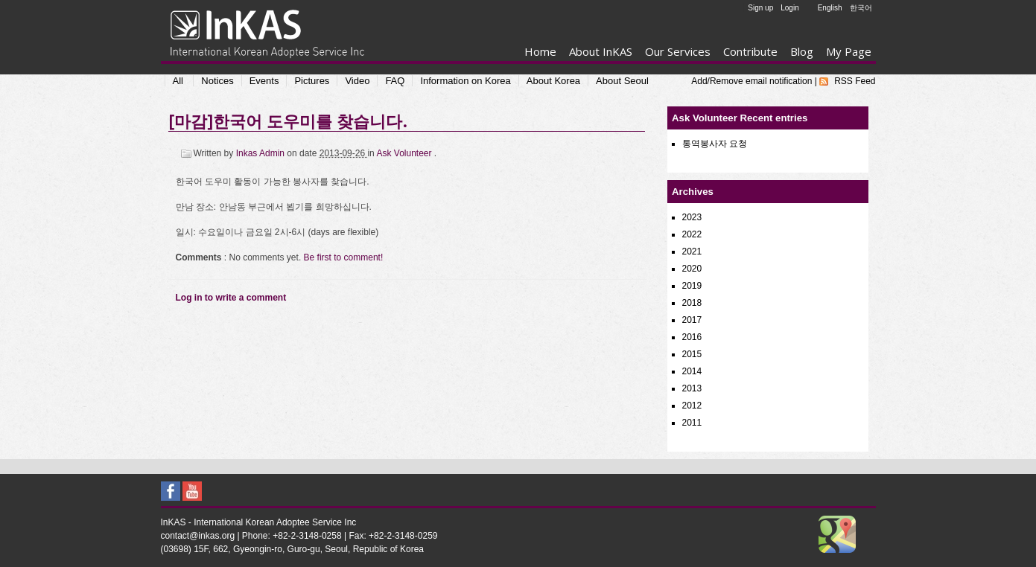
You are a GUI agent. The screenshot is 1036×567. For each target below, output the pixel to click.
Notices (217, 80)
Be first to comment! (344, 257)
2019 (692, 286)
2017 (692, 320)
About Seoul (622, 80)
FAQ (394, 80)
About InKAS (600, 51)
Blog (801, 51)
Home (540, 51)
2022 (692, 234)
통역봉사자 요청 (714, 143)
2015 (692, 354)
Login (789, 8)
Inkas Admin (261, 153)
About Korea (553, 80)
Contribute (750, 51)
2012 (692, 405)
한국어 (861, 8)
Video (357, 80)
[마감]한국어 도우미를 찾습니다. (287, 120)
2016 (692, 337)
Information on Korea (465, 80)
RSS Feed (854, 81)
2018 (692, 303)
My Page (848, 51)
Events (264, 80)
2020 (692, 268)
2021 (692, 251)
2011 (692, 422)
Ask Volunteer (404, 153)
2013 (692, 388)
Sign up (760, 8)
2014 (692, 371)
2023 (692, 217)
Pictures (311, 80)
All (178, 80)
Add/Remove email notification (751, 81)
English (830, 8)
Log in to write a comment (231, 297)
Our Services (678, 51)
